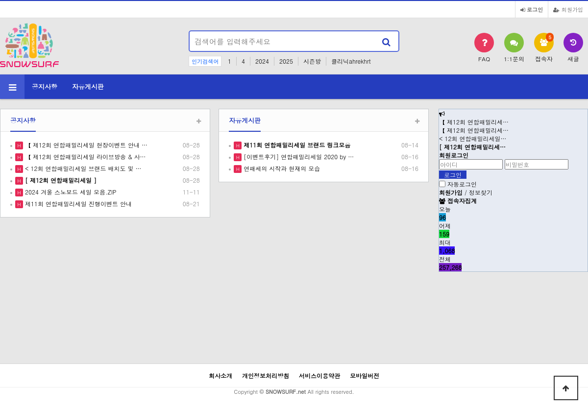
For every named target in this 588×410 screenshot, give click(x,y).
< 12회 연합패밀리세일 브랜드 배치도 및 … (82, 168)
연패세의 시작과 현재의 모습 (281, 168)
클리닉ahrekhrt (351, 61)
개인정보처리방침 (265, 375)
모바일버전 (364, 375)
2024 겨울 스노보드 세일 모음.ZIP (70, 192)
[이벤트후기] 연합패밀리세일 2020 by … (298, 156)
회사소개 (220, 375)
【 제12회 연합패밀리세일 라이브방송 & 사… (84, 156)
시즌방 (312, 61)
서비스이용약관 (319, 375)
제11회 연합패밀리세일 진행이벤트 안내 (77, 203)
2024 (262, 61)
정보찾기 (480, 192)
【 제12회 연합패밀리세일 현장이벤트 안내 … (85, 145)
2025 (286, 61)
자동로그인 (462, 184)
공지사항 (44, 86)
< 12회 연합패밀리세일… (473, 138)
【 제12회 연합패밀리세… (474, 122)
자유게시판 (88, 86)
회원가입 (568, 9)
